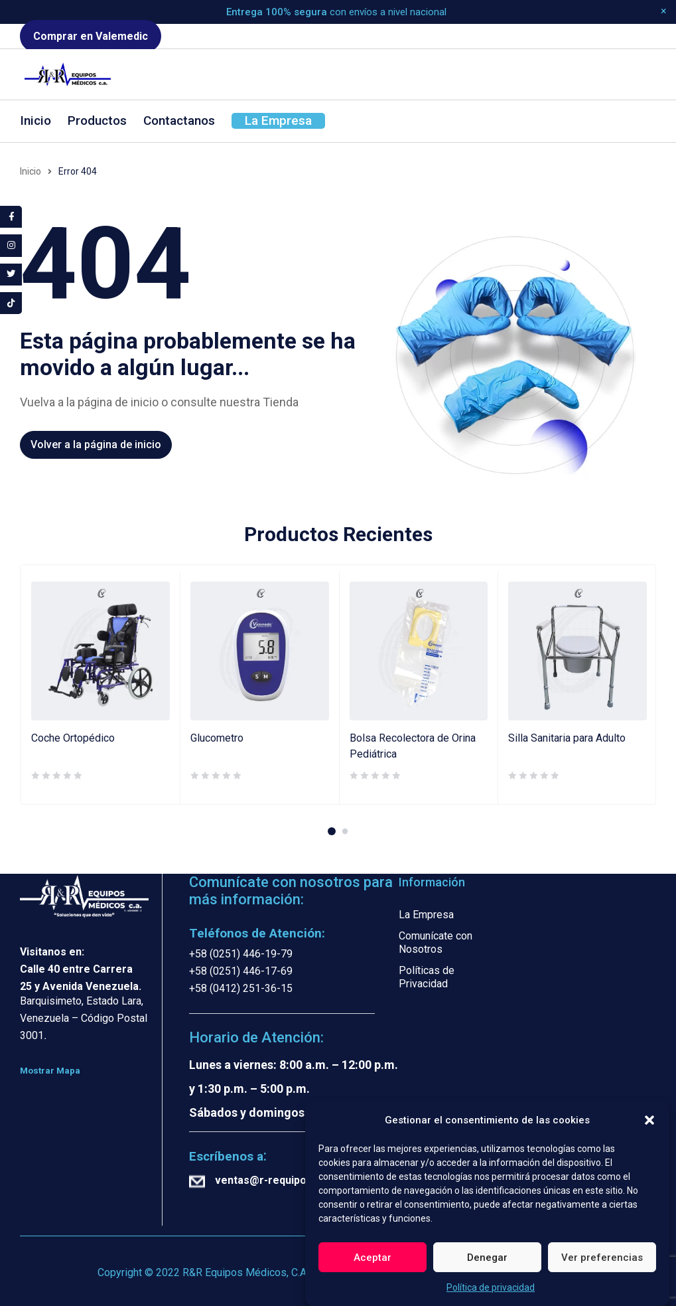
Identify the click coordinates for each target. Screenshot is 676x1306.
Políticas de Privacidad (426, 977)
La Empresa (426, 914)
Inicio (30, 171)
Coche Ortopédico (73, 738)
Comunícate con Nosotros (435, 942)
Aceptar (372, 1259)
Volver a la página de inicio (96, 444)
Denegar (487, 1259)
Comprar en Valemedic (90, 36)
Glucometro (216, 738)
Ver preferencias (602, 1259)
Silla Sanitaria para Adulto (567, 738)
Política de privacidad (490, 1288)
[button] (649, 1121)
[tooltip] (11, 217)
